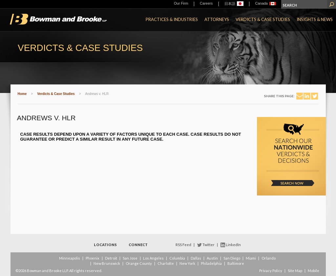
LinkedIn (233, 244)
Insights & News (315, 19)
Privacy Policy (270, 270)
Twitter (208, 244)
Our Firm (181, 3)
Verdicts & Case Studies (263, 19)
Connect (138, 244)
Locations (105, 244)
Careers (206, 3)
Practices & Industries (172, 19)
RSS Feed (183, 244)
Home (22, 94)
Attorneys (216, 19)
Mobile (313, 270)
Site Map (295, 270)
